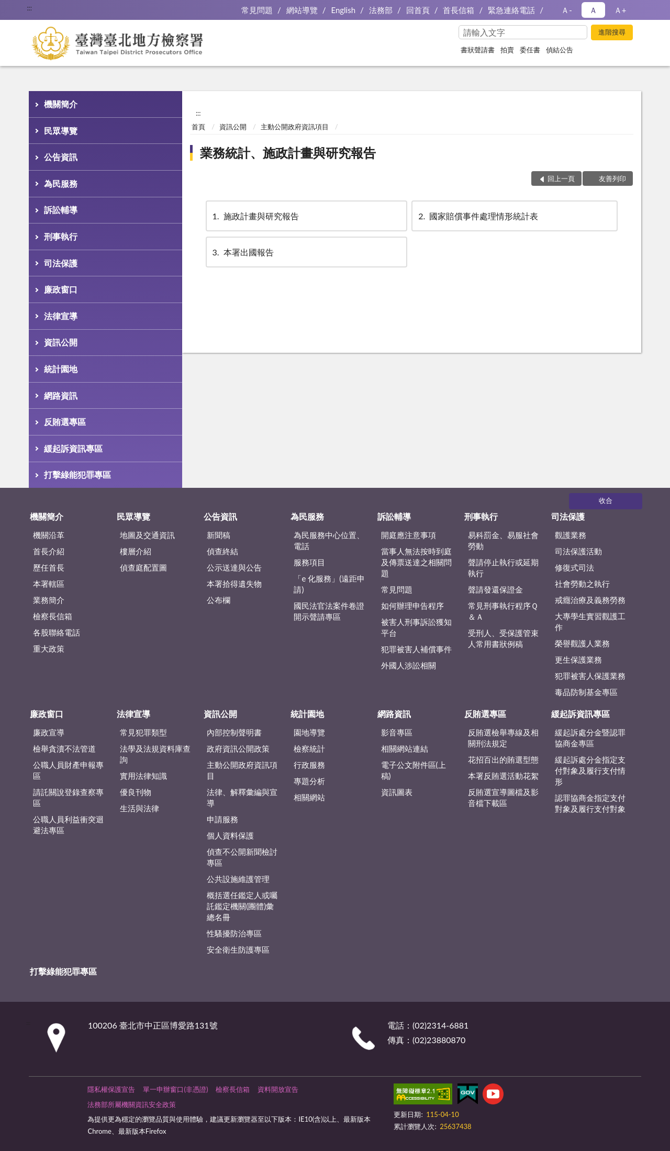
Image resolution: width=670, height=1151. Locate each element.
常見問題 (257, 10)
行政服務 (309, 764)
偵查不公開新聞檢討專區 (242, 857)
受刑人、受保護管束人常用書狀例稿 (503, 638)
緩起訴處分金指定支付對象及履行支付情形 (590, 770)
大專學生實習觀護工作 (590, 621)
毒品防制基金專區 (586, 692)
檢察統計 (309, 748)
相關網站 (309, 797)
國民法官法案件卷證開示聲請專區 (329, 611)
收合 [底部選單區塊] (605, 500)
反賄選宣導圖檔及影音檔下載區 (503, 797)
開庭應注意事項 (408, 535)
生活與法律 (139, 808)
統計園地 (60, 369)
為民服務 (60, 183)
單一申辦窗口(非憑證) (175, 1089)
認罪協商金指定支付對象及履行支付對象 (590, 803)
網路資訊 (60, 395)
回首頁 (418, 10)
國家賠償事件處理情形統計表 (477, 216)
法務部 (381, 10)
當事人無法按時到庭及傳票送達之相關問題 (416, 562)
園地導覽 (309, 732)
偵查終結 (222, 551)
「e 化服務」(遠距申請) (329, 584)
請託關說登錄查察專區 (68, 797)
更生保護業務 (578, 659)
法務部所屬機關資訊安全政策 (131, 1104)
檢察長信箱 (52, 616)
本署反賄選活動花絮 (503, 775)
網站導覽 (302, 10)
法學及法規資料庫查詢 (155, 754)
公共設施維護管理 (238, 879)
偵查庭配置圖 (143, 567)
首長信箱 (458, 10)
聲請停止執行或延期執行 (503, 567)
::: (29, 8)
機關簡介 (60, 104)
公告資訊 (60, 157)
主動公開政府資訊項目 (295, 126)
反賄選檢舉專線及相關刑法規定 (503, 738)
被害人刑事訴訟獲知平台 (416, 627)
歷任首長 (48, 567)
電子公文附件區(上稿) (413, 770)
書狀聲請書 (478, 50)
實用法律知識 (143, 775)
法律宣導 (60, 316)
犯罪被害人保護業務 (590, 675)
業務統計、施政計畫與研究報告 (288, 152)
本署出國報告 (242, 252)
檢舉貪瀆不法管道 (64, 748)
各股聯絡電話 (56, 632)
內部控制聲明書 (234, 732)
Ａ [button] (593, 10)
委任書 (530, 50)
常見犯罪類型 (143, 732)
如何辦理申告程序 (412, 605)
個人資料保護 (230, 835)
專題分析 (309, 781)
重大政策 (48, 648)
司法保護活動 (578, 551)
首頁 (198, 126)
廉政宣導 (48, 732)
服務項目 (309, 562)
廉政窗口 (60, 289)
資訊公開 (60, 342)
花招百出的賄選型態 (503, 759)
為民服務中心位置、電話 (329, 540)
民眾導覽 (60, 131)
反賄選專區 (65, 422)
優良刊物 (135, 792)
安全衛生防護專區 (238, 949)
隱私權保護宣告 (111, 1089)
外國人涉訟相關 (408, 665)
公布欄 (218, 600)
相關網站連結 (404, 748)
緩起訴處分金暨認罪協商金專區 (590, 738)
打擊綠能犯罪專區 (77, 474)
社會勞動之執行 (582, 583)
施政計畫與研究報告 (255, 216)
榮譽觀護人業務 (582, 643)
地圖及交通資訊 (147, 535)
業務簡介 (48, 600)
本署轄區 (48, 583)
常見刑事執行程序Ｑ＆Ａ (503, 611)
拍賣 (507, 50)
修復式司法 (574, 567)
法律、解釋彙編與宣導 (242, 797)
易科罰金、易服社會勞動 (503, 540)
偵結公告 (559, 50)
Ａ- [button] (566, 10)
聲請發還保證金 (495, 589)
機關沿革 (48, 535)
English (343, 10)
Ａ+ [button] (620, 10)
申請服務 (222, 819)
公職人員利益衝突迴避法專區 (68, 824)
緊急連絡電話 (511, 10)
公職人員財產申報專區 (68, 770)
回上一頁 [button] (561, 178)
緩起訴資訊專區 (73, 448)
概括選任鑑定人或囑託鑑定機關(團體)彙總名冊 (242, 906)
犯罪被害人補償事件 (416, 649)
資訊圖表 (396, 792)
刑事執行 (60, 236)
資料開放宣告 (278, 1089)
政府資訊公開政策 (238, 748)
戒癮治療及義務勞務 (590, 600)
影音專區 (396, 732)
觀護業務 (570, 535)
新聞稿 (218, 535)
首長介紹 (48, 551)
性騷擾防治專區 (234, 933)
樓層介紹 (135, 551)
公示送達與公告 (234, 567)
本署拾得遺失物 (234, 583)
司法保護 (60, 263)
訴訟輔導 (60, 210)
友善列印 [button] (612, 178)
